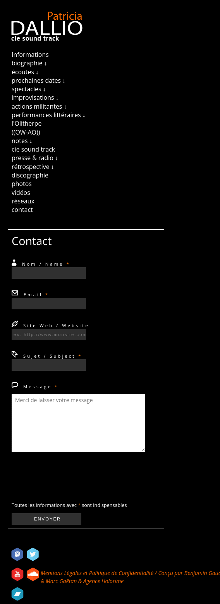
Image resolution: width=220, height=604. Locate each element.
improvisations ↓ (35, 97)
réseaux (23, 201)
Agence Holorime (103, 581)
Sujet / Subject (51, 356)
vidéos (21, 192)
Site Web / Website (55, 325)
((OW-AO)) (26, 132)
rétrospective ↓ (33, 166)
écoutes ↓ (25, 72)
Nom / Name (44, 264)
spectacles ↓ (29, 89)
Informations (30, 54)
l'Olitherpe (26, 123)
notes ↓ (22, 140)
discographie (30, 175)
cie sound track (33, 149)
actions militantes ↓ (39, 106)
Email (35, 294)
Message (39, 386)
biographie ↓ (29, 63)
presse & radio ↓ (35, 158)
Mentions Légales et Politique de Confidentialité (98, 573)
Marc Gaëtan (61, 581)
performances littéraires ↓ (49, 115)
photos (22, 183)
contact (22, 209)
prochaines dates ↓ (38, 80)
